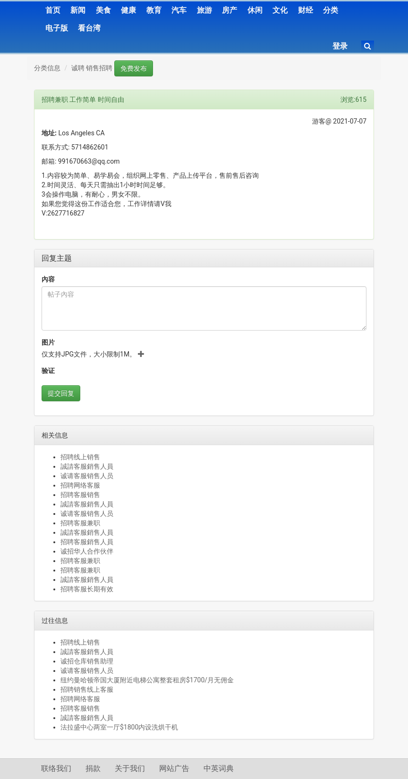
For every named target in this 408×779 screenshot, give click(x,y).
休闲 (255, 10)
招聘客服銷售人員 (86, 542)
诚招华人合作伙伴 (86, 551)
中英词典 (219, 768)
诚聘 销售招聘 (91, 68)
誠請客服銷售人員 (86, 466)
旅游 (204, 10)
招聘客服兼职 (80, 523)
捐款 (93, 768)
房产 (229, 10)
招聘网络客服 (80, 485)
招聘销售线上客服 (86, 689)
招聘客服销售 (80, 494)
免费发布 (133, 68)
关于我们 (130, 768)
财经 (305, 10)
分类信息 (47, 68)
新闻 (77, 10)
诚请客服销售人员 (86, 476)
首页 (52, 10)
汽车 (179, 10)
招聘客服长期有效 (86, 589)
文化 (280, 10)
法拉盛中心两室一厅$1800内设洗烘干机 (119, 727)
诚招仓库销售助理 (86, 661)
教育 (154, 10)
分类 (330, 10)
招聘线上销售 (80, 457)
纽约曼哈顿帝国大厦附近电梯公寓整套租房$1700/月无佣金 (147, 680)
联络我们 (56, 768)
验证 (48, 370)
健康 (128, 10)
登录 (340, 45)
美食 (103, 10)
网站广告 (174, 768)
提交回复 (61, 393)
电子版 (56, 28)
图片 (48, 342)
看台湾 (89, 28)
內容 (48, 279)
